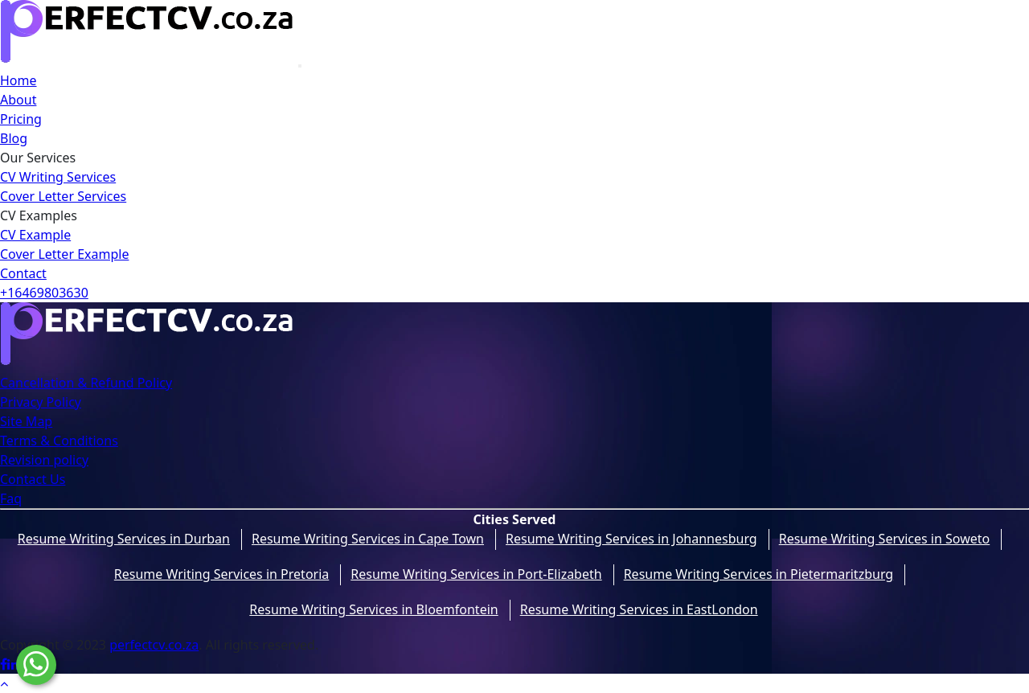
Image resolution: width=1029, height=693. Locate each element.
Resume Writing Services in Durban (124, 538)
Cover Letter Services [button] (63, 196)
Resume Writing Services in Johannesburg (631, 538)
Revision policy (44, 460)
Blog (13, 138)
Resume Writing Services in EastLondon (639, 609)
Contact (23, 273)
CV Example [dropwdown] (35, 235)
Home (18, 80)
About (18, 100)
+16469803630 (44, 292)
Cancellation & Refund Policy (86, 383)
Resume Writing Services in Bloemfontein (373, 609)
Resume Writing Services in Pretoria (221, 574)
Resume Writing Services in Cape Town (368, 538)
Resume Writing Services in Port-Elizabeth (476, 574)
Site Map (26, 421)
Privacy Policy (40, 402)
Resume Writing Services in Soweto (884, 538)
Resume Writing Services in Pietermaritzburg (759, 574)
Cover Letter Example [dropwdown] (64, 254)
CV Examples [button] (38, 215)
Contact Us (32, 479)
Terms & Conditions (59, 440)
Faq (11, 498)
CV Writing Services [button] (58, 177)
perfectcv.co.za (154, 645)
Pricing (21, 119)
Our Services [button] (38, 157)
